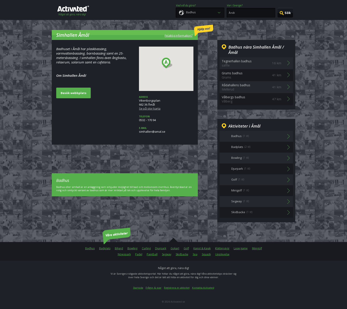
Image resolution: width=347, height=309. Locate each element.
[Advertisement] (125, 155)
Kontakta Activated (203, 287)
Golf (186, 248)
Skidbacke (182, 254)
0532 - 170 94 (166, 118)
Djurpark (160, 248)
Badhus (90, 248)
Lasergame (241, 248)
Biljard (119, 248)
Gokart (175, 248)
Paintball (152, 254)
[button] (167, 63)
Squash (206, 254)
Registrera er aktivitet (177, 287)
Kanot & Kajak (202, 248)
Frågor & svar (154, 287)
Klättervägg (222, 248)
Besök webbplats (73, 93)
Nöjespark (124, 254)
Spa (195, 254)
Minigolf (257, 248)
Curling (146, 248)
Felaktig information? (189, 31)
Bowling (132, 248)
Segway (166, 254)
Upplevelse (222, 254)
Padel (138, 254)
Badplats (104, 248)
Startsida (138, 287)
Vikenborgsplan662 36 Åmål (166, 102)
